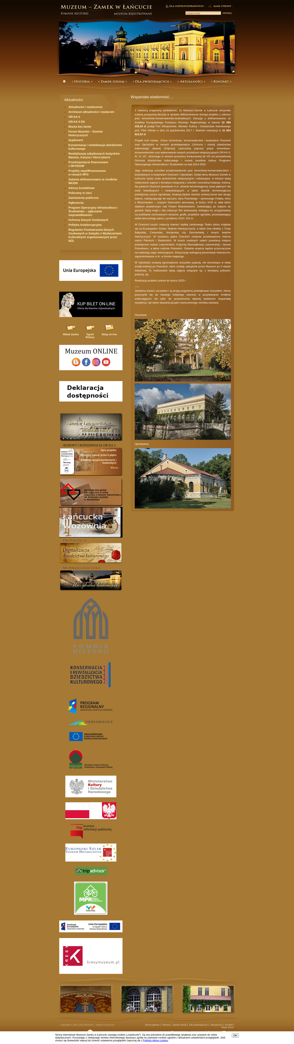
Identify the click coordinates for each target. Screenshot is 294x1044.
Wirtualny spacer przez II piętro (98, 455)
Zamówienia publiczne (83, 197)
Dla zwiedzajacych (198, 1025)
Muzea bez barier (79, 126)
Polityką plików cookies (155, 1040)
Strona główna (152, 1025)
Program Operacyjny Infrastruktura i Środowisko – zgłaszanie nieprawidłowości (92, 211)
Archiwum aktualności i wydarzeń (91, 112)
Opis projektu (108, 450)
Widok (71, 334)
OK (235, 1035)
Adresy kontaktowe (81, 188)
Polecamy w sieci (80, 193)
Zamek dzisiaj (179, 1025)
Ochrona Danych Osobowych (88, 220)
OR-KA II (74, 116)
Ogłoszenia (76, 202)
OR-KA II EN (76, 121)
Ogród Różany (90, 336)
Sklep (109, 334)
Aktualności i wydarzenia (85, 107)
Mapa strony (227, 1027)
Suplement (75, 140)
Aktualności (216, 1025)
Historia (166, 1025)
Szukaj (228, 13)
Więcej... (114, 467)
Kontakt (229, 1025)
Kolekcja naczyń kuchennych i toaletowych (98, 461)
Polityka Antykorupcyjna (85, 224)
